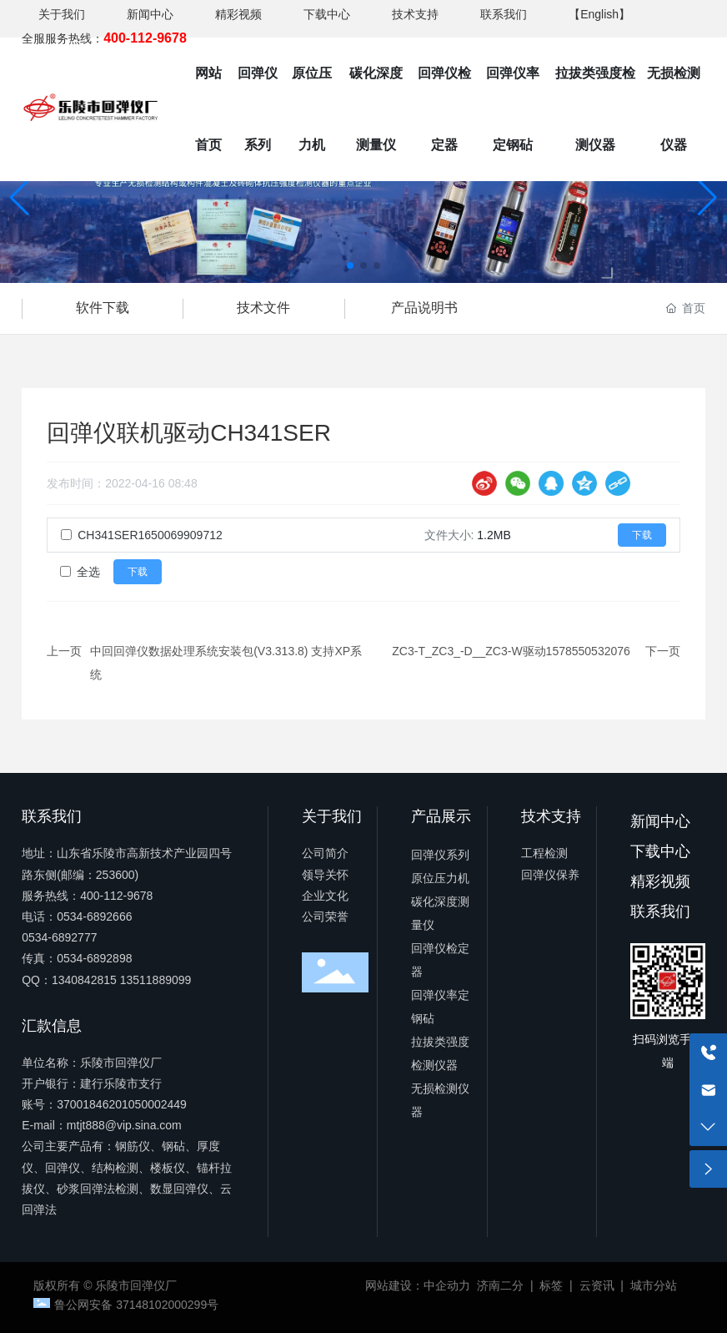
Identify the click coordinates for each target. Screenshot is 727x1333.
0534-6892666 (94, 916)
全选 (88, 571)
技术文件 (263, 307)
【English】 (599, 14)
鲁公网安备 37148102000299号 (136, 1304)
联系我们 (503, 14)
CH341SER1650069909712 (150, 535)
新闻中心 (150, 14)
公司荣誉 (325, 916)
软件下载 (102, 307)
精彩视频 (238, 14)
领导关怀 (325, 874)
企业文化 (325, 895)
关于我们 (61, 14)
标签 (551, 1285)
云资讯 (596, 1285)
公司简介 (325, 853)
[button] (350, 265)
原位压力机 (440, 878)
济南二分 (500, 1285)
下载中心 (326, 14)
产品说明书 (424, 307)
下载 (642, 535)
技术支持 (415, 14)
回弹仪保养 (550, 874)
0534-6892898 (94, 958)
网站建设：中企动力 (417, 1285)
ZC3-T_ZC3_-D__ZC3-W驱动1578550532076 (511, 651)
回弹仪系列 (440, 854)
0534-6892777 (59, 937)
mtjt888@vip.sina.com (124, 1125)
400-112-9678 (116, 895)
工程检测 (544, 853)
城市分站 (653, 1285)
